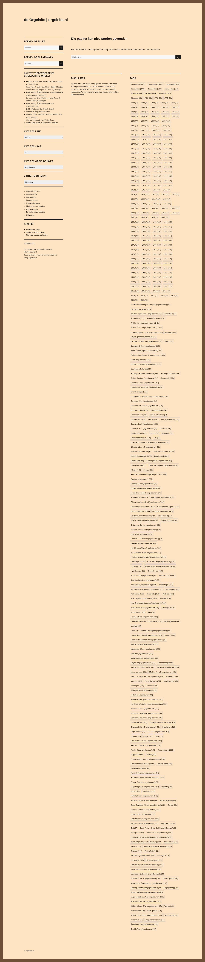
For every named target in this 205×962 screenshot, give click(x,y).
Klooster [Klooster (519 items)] (165, 598)
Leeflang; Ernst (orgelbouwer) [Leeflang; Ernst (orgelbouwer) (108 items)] (144, 617)
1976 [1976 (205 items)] (146, 250)
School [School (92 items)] (172, 805)
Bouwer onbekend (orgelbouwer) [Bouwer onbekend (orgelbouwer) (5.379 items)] (146, 364)
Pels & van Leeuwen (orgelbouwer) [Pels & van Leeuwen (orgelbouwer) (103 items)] (146, 741)
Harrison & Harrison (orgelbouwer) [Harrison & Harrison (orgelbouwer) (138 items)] (146, 530)
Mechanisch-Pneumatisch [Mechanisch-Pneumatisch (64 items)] (142, 667)
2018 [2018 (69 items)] (164, 295)
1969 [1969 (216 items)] (157, 240)
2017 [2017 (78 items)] (154, 295)
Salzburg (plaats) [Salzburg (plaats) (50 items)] (168, 800)
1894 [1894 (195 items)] (146, 167)
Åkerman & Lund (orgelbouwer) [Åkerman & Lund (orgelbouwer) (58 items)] (144, 924)
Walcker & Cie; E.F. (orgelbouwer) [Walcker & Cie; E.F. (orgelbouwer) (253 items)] (146, 901)
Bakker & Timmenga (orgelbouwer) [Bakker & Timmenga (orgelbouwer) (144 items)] (146, 328)
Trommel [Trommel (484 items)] (136, 851)
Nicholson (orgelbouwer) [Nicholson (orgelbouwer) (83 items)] (142, 695)
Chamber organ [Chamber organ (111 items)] (139, 392)
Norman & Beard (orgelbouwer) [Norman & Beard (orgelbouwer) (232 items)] (145, 709)
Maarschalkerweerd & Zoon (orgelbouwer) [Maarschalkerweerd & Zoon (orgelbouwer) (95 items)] (148, 640)
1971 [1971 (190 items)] (135, 245)
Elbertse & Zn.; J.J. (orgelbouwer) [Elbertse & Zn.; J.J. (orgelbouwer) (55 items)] (145, 447)
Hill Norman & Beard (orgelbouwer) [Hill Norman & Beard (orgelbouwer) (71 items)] (146, 553)
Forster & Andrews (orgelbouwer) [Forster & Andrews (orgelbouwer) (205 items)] (145, 488)
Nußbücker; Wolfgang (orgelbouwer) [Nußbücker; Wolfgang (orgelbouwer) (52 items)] (146, 713)
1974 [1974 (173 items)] (168, 245)
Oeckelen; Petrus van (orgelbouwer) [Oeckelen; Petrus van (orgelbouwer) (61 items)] (146, 718)
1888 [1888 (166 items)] (168, 158)
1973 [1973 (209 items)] (157, 245)
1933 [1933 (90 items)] (144, 208)
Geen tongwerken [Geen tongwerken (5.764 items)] (140, 511)
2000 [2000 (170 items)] (146, 277)
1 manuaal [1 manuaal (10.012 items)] (138, 84)
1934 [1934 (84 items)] (154, 208)
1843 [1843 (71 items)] (134, 112)
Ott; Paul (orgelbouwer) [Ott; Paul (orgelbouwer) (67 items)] (158, 732)
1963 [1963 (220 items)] (135, 236)
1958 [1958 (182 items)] (168, 227)
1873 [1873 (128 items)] (135, 144)
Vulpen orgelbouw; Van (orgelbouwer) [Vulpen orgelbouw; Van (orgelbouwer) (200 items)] (147, 897)
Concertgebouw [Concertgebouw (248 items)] (159, 410)
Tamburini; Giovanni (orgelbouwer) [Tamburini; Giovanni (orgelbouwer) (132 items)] (146, 842)
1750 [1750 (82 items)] (148, 98)
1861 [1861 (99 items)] (134, 130)
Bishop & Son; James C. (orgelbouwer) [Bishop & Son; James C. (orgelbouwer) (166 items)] (148, 355)
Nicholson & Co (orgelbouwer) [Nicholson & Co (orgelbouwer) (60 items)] (144, 690)
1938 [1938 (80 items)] (145, 213)
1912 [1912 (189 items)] (168, 185)
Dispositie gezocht (33, 191)
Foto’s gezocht (31, 194)
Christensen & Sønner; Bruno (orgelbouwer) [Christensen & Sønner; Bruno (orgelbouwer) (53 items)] (149, 396)
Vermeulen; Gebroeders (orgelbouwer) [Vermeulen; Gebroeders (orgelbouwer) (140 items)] (147, 874)
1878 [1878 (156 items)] (146, 149)
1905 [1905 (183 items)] (135, 181)
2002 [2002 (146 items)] (168, 277)
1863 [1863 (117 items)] (156, 130)
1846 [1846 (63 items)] (165, 112)
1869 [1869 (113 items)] (135, 139)
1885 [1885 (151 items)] (135, 158)
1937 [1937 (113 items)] (135, 213)
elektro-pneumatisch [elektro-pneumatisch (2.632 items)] (141, 456)
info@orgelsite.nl (30, 252)
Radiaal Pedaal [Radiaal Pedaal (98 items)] (164, 764)
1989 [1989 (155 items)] (157, 263)
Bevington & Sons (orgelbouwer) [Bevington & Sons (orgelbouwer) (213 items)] (145, 346)
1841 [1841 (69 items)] (165, 107)
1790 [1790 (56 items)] (144, 103)
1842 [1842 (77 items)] (175, 107)
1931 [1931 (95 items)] (167, 204)
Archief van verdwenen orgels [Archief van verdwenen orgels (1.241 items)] (145, 323)
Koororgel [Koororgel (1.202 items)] (168, 608)
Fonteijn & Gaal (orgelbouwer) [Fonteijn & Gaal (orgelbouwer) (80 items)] (144, 484)
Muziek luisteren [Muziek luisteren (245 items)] (152, 681)
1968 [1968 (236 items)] (146, 240)
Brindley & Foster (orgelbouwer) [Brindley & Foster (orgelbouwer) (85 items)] (144, 373)
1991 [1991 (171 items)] (135, 268)
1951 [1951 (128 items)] (135, 222)
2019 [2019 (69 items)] (174, 295)
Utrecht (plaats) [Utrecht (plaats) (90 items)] (154, 860)
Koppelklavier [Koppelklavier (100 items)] (138, 612)
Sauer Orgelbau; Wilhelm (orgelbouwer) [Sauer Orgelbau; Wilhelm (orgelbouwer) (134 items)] (148, 805)
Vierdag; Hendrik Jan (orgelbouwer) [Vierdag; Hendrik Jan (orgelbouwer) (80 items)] (146, 888)
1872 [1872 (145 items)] (168, 139)
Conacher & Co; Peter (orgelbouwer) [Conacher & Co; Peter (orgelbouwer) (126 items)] (147, 406)
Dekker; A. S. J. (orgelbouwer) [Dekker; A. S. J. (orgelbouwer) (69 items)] (144, 429)
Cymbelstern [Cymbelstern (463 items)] (138, 419)
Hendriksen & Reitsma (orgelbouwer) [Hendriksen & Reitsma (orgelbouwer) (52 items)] (146, 539)
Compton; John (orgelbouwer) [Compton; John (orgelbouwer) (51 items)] (144, 401)
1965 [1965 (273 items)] (157, 236)
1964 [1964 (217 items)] (146, 236)
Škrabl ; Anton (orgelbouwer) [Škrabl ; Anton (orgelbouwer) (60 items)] (143, 929)
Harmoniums (31, 197)
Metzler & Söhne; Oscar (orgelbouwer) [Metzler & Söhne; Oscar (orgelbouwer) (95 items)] (147, 676)
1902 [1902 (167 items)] (146, 176)
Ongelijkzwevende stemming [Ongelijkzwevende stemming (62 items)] (162, 722)
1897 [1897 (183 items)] (135, 171)
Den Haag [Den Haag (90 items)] (165, 429)
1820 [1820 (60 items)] (164, 103)
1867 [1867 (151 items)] (157, 135)
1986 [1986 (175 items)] (168, 259)
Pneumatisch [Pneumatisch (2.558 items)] (165, 750)
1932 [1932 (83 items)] (134, 208)
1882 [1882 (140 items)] (146, 153)
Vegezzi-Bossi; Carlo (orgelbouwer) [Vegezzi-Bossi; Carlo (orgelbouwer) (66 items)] (146, 869)
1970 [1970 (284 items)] (168, 240)
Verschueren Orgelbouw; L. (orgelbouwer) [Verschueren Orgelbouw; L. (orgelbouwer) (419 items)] (149, 883)
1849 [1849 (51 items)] (144, 116)
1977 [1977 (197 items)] (157, 250)
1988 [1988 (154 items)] (146, 263)
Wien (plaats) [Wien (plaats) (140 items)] (154, 911)
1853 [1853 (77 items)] (134, 121)
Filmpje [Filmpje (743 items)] (136, 470)
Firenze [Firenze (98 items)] (148, 470)
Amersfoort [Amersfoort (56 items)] (170, 314)
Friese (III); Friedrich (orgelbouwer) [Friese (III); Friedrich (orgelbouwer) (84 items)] (146, 493)
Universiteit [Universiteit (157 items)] (137, 860)
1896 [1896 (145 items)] (168, 167)
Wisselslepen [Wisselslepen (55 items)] (171, 915)
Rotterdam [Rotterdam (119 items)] (149, 791)
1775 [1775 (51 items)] (168, 98)
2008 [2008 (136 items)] (146, 286)
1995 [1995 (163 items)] (135, 272)
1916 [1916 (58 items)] (166, 190)
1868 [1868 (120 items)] (168, 135)
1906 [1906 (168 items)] (146, 181)
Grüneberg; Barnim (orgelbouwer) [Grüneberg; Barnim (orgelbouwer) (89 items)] (145, 525)
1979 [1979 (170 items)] (135, 254)
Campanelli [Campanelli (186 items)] (167, 378)
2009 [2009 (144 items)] (157, 286)
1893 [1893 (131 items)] (135, 167)
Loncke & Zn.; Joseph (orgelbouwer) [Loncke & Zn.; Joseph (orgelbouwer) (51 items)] (146, 635)
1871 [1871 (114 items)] (157, 139)
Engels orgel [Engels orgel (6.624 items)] (161, 456)
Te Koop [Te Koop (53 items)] (136, 846)
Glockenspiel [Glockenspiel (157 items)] (165, 516)
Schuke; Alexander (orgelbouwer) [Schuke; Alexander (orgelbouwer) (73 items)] (145, 810)
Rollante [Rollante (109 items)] (166, 787)
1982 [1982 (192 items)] (168, 254)
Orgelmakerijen (32, 209)
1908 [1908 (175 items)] (168, 181)
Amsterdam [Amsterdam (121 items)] (137, 318)
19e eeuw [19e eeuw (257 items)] (165, 93)
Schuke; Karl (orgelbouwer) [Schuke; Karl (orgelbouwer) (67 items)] (143, 814)
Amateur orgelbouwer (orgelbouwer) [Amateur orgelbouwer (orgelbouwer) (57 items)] (146, 314)
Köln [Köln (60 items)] (151, 612)
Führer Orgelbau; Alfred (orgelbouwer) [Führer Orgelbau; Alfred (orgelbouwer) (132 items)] (147, 502)
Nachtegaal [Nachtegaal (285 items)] (137, 686)
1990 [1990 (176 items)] (168, 263)
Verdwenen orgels (33, 229)
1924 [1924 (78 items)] (134, 199)
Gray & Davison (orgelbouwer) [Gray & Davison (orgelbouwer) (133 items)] (144, 520)
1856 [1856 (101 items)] (166, 121)
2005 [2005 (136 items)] (157, 282)
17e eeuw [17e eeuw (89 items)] (136, 93)
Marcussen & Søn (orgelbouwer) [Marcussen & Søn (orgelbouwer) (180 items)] (145, 649)
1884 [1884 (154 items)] (168, 153)
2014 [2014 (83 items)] (166, 291)
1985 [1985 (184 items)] (157, 259)
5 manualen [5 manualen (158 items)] (171, 89)
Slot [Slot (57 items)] (134, 828)
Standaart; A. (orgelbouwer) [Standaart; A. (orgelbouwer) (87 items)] (159, 833)
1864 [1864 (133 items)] (167, 130)
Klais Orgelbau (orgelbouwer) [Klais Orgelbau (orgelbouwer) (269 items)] (144, 598)
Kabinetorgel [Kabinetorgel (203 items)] (166, 585)
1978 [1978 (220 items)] (168, 250)
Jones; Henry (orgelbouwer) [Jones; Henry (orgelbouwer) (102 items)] (143, 585)
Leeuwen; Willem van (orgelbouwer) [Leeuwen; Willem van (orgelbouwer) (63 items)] (146, 621)
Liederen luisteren (33, 203)
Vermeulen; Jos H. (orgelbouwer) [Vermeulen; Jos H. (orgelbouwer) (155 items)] (145, 878)
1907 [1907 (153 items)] (157, 181)
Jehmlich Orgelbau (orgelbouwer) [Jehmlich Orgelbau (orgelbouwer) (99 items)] (145, 580)
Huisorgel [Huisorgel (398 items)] (137, 566)
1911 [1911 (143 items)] (157, 185)
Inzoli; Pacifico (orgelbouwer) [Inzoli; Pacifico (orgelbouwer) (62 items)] (143, 575)
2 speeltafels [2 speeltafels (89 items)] (172, 84)
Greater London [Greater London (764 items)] (169, 520)
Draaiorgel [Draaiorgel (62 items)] (167, 433)
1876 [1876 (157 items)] (168, 144)
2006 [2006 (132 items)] (168, 282)
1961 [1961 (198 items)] (157, 231)
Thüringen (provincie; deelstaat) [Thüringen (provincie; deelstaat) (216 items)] (157, 846)
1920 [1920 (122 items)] (145, 194)
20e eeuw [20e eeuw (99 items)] (136, 98)
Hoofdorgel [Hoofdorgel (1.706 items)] (138, 562)
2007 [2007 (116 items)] (135, 286)
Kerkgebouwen (32, 200)
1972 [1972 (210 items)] (146, 245)
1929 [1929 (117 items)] (146, 204)
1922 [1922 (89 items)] (165, 194)
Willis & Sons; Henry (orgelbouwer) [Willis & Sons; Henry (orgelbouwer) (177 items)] (146, 915)
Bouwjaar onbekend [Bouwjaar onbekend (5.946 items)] (141, 369)
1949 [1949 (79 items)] (154, 217)
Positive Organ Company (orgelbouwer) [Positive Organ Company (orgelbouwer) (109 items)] (148, 759)
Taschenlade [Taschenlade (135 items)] (171, 842)
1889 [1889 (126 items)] (135, 162)
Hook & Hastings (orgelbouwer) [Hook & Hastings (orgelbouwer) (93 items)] (160, 562)
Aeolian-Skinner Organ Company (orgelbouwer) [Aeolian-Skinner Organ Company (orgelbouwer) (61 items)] (150, 305)
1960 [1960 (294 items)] (146, 231)
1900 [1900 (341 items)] (168, 171)
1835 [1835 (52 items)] (134, 107)
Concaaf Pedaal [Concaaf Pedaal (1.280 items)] (139, 410)
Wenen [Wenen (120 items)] (169, 906)
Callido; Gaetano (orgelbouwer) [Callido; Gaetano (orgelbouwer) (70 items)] (144, 378)
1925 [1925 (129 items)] (145, 199)
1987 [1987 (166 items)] (135, 263)
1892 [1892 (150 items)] (168, 162)
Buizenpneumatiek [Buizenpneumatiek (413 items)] (170, 373)
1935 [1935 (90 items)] (164, 208)
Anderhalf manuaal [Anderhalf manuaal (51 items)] (155, 318)
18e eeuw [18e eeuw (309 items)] (150, 93)
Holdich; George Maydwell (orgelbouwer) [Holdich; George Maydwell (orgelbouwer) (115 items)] (148, 557)
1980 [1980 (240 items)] (146, 254)
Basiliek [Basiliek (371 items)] (170, 332)
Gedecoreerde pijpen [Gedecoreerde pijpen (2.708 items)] (168, 507)
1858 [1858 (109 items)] (145, 126)
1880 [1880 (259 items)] (168, 149)
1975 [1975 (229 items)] (135, 250)
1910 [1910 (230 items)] (146, 185)
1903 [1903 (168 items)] (157, 176)
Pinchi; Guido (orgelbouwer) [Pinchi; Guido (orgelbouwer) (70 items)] (143, 750)
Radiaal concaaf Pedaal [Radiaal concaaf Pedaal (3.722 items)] (142, 764)
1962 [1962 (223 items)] (168, 231)
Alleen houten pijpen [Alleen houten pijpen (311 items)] (141, 309)
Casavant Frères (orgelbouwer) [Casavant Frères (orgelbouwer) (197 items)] (145, 383)
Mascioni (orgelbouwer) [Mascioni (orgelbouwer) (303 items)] (142, 654)
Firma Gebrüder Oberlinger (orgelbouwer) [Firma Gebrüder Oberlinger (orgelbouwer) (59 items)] (148, 474)
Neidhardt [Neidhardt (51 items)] (152, 686)
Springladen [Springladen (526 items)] (137, 833)
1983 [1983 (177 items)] (135, 259)
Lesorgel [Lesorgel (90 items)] (136, 626)
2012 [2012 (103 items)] (146, 291)
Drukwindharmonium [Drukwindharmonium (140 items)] (141, 438)
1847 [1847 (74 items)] (175, 112)
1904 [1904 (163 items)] (168, 176)
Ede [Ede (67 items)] (157, 438)
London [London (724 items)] (169, 635)
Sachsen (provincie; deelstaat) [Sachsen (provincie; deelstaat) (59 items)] (144, 800)
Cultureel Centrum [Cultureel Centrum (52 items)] (158, 415)
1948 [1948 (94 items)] (144, 217)
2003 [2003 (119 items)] (135, 282)
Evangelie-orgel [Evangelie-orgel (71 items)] (138, 465)
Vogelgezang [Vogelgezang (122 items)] (171, 888)
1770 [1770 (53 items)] (158, 98)
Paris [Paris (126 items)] (159, 736)
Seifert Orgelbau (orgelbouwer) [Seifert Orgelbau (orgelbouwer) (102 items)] (145, 819)
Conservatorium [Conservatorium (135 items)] (139, 415)
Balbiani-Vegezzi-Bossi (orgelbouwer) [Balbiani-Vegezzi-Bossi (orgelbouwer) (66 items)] (147, 332)
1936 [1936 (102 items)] (175, 208)
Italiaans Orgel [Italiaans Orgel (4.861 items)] (167, 575)
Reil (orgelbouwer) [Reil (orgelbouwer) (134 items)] (140, 768)
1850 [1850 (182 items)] (155, 116)
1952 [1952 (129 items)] (146, 222)
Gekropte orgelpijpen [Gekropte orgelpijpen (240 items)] (162, 511)
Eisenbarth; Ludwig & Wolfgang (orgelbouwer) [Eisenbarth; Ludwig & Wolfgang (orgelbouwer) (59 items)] (150, 442)
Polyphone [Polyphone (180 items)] (137, 755)
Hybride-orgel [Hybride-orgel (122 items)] (138, 571)
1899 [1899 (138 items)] (157, 171)
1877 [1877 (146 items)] (135, 149)
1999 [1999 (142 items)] (135, 277)
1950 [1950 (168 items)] (165, 217)
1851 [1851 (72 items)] (165, 116)
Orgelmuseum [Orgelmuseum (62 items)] (138, 732)
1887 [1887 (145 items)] (157, 158)
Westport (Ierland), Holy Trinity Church (40, 120)
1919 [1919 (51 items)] (134, 194)
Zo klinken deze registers (35, 212)
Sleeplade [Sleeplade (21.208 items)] (168, 823)
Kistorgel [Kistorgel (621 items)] (168, 594)
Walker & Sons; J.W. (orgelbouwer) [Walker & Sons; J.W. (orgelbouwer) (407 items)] (146, 906)
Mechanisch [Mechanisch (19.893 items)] (165, 663)
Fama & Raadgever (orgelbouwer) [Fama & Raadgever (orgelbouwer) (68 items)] (163, 465)
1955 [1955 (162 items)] (135, 227)
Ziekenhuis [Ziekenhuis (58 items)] (137, 920)
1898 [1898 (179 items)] (146, 171)
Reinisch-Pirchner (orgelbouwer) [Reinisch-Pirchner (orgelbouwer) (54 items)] (145, 773)
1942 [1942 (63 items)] (175, 213)
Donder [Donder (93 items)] (154, 433)
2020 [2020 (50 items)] (134, 300)
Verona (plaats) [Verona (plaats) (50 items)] (170, 878)
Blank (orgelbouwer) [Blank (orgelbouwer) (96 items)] (140, 360)
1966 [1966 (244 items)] (168, 236)
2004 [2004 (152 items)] (146, 282)
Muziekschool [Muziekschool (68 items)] (171, 681)
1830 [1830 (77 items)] (174, 103)
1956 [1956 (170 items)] (146, 227)
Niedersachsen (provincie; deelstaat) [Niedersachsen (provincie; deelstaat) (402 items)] (147, 699)
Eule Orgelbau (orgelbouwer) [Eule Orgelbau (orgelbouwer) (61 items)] (159, 461)
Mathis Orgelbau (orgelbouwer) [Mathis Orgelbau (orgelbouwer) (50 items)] (144, 658)
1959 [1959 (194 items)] (135, 231)
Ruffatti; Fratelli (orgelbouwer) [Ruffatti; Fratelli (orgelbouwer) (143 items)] (144, 796)
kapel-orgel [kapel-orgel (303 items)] (172, 589)
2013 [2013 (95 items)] (156, 291)
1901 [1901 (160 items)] (135, 176)
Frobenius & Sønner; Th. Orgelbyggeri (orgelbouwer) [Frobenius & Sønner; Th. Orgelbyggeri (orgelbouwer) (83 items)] (152, 497)
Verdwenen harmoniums (35, 232)
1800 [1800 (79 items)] (154, 103)
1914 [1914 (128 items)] (146, 190)
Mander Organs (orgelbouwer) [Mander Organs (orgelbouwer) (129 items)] (144, 644)
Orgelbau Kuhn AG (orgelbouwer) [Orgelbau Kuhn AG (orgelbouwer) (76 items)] (145, 727)
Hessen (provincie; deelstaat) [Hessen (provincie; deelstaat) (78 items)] (143, 543)
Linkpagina (30, 215)
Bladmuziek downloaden (35, 206)
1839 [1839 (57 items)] (144, 107)
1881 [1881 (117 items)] (135, 153)
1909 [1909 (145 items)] (135, 185)
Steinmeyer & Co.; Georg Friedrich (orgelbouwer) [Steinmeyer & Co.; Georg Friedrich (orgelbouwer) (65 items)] (151, 837)
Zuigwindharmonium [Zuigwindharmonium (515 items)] (155, 920)
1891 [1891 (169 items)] (157, 162)
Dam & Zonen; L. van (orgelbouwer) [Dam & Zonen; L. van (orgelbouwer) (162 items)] (163, 419)
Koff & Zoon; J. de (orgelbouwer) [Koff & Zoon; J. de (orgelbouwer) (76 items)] (145, 608)
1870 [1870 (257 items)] (146, 139)
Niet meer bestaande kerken (36, 235)
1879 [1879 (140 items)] (157, 149)
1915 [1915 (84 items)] (156, 190)
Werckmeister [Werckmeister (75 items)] (138, 911)
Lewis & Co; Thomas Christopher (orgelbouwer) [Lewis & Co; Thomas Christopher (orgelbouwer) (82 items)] (150, 631)
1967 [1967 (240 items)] (135, 240)
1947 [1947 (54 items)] (134, 217)
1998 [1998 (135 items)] (168, 272)
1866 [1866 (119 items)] (146, 135)
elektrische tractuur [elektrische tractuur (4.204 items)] (164, 452)
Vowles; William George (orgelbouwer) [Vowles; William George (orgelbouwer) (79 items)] (147, 892)
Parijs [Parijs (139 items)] (147, 736)
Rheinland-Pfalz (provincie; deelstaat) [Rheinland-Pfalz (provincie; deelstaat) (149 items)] (147, 777)
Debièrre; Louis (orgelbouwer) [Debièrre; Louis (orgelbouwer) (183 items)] (144, 424)
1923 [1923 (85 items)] (175, 194)
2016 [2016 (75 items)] (144, 295)
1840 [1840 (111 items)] (155, 107)
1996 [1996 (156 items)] (146, 272)
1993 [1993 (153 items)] (157, 268)
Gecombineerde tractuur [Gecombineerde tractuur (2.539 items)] (143, 507)
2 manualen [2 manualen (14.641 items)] (155, 84)
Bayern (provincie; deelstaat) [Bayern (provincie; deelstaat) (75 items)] (143, 337)
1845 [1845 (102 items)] (155, 112)
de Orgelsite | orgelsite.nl (46, 20)
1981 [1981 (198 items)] (157, 254)
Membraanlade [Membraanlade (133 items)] (139, 672)
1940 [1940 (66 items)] (165, 213)
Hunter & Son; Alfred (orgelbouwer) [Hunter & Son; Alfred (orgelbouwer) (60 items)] (160, 566)
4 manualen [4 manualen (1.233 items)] (155, 89)
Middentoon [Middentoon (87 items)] (172, 676)
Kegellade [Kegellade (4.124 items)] (153, 594)
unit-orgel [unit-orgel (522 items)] (163, 856)
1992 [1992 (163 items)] (146, 268)
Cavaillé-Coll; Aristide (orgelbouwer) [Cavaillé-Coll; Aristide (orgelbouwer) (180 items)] (146, 387)
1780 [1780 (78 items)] (134, 103)
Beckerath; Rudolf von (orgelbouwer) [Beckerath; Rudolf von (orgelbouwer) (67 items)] (146, 341)
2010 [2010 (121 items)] (168, 286)
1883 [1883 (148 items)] (157, 153)
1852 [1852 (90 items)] (175, 116)
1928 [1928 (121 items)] (135, 204)
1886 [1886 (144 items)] (146, 158)
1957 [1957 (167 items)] (157, 227)
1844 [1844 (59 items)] (144, 112)
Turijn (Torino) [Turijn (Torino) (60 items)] (151, 851)
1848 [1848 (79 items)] (134, 116)
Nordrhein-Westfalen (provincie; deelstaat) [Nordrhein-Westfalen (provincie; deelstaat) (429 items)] (149, 704)
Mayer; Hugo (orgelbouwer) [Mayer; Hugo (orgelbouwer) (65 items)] (143, 663)
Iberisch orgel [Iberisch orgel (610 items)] (155, 571)
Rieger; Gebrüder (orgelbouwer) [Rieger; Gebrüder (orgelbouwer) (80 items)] (144, 782)
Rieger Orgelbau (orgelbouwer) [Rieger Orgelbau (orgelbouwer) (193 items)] (145, 787)
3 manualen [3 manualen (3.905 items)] (138, 89)
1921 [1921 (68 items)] (155, 194)
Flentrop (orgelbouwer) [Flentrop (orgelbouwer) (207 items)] (141, 479)
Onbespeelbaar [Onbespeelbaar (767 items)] (139, 722)
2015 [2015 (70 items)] (134, 295)
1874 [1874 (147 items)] (146, 144)
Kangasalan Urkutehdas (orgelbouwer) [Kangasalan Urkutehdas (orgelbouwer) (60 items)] (147, 589)
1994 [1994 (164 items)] (168, 268)
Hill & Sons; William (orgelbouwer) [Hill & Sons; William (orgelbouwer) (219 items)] (146, 548)
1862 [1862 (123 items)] (145, 130)
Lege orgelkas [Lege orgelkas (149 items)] (171, 621)
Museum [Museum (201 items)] (136, 681)
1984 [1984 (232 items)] (146, 259)
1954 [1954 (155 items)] (168, 222)
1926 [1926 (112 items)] (156, 199)
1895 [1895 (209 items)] (157, 167)
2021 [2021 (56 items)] (144, 300)
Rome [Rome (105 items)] (135, 791)
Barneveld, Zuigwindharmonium (38, 112)
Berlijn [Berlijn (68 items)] (169, 341)
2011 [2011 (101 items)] (135, 291)
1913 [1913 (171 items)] (135, 190)
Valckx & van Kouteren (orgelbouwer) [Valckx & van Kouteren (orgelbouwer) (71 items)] (146, 865)
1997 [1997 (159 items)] (157, 272)
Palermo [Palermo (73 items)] (136, 736)
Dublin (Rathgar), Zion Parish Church (40, 109)
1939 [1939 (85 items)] (155, 213)
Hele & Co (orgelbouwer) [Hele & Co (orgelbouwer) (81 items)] (142, 534)
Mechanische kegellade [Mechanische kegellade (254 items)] (167, 667)
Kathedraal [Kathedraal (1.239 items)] (137, 594)
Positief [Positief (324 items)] (151, 755)
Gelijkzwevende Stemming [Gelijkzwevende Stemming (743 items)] (143, 516)
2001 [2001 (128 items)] (157, 277)
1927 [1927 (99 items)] (166, 199)
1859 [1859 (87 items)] (155, 126)
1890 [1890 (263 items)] (146, 162)
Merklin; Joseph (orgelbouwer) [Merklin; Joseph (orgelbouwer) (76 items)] (162, 672)
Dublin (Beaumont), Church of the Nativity (42, 123)
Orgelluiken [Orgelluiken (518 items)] (168, 727)
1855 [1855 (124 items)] (155, 121)
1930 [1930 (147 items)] (157, 204)
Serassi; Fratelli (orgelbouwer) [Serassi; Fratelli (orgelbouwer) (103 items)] (144, 823)
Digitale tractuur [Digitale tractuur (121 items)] (139, 433)
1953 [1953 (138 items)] (157, 222)
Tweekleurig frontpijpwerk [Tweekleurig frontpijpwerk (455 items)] (143, 856)
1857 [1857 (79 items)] (134, 126)
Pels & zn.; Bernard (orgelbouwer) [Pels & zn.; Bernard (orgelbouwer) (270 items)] (146, 745)
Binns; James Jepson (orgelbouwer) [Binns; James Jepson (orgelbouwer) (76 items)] (146, 351)
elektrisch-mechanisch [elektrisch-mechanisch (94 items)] (141, 452)
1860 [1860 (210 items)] (166, 126)
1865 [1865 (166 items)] (135, 135)
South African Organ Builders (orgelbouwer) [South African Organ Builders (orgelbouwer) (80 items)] (158, 828)
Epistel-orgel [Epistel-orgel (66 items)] (137, 461)
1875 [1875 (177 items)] (157, 144)
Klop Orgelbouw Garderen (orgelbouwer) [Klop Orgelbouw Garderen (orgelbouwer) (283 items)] (148, 603)
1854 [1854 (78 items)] (144, 121)
